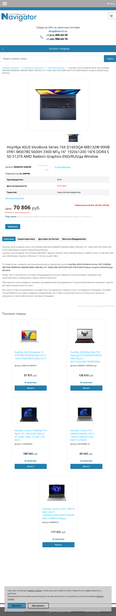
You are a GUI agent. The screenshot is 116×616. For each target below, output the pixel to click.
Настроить (38, 605)
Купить (30, 388)
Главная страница (10, 67)
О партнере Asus (62, 167)
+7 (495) (57, 39)
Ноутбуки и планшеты (33, 67)
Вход (112, 3)
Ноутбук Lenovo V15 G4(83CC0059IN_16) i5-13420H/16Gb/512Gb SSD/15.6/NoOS (82, 435)
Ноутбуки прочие (56, 67)
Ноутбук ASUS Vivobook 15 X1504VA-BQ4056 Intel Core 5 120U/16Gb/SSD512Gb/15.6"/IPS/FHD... (30, 355)
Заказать (13, 226)
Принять (17, 605)
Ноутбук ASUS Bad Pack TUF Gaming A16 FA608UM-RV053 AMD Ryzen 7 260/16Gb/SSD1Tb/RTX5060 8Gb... (86, 357)
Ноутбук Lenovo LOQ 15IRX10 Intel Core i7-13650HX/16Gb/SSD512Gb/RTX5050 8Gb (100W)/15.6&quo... (58, 513)
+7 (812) (57, 35)
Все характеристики (14, 198)
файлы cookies (35, 590)
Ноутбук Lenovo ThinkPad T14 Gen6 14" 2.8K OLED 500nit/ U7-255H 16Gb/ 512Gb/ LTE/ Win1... (30, 435)
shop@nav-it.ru (58, 31)
